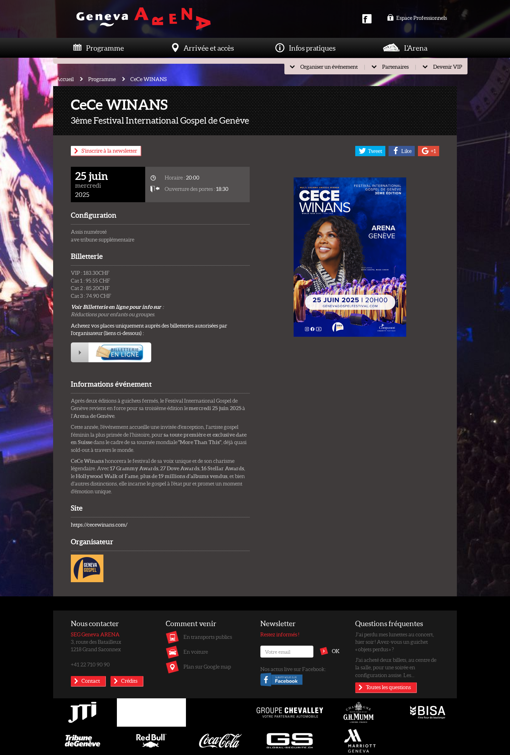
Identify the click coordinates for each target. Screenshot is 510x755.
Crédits (129, 680)
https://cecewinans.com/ (99, 524)
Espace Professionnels (417, 18)
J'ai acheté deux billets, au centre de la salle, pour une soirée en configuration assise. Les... (395, 667)
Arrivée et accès (208, 48)
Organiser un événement (329, 66)
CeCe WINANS (148, 79)
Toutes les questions (388, 687)
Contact (90, 680)
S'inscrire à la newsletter (109, 150)
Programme (105, 48)
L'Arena (415, 48)
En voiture (195, 651)
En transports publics (207, 637)
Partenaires (395, 66)
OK (336, 651)
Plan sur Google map (207, 666)
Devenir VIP (447, 66)
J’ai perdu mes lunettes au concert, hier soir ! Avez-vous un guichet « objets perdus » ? (394, 642)
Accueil (65, 79)
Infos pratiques (312, 48)
